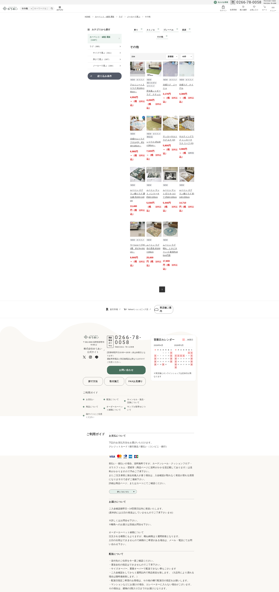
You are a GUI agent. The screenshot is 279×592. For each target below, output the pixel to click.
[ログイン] (223, 8)
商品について (92, 407)
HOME (87, 17)
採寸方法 (93, 381)
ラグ (121, 17)
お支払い (90, 399)
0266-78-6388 (126, 347)
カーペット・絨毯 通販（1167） (100, 38)
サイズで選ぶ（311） (103, 53)
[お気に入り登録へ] (254, 8)
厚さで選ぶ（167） (101, 59)
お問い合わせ (126, 370)
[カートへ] (265, 8)
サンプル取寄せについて (136, 408)
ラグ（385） (95, 46)
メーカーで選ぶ (133, 17)
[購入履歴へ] (243, 8)
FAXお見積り (135, 381)
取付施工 (114, 381)
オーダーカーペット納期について (115, 408)
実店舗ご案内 (163, 309)
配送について (113, 399)
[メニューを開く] (273, 9)
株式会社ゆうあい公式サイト (94, 350)
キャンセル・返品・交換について (136, 401)
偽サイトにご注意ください (94, 415)
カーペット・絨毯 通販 (104, 17)
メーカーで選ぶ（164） (103, 66)
